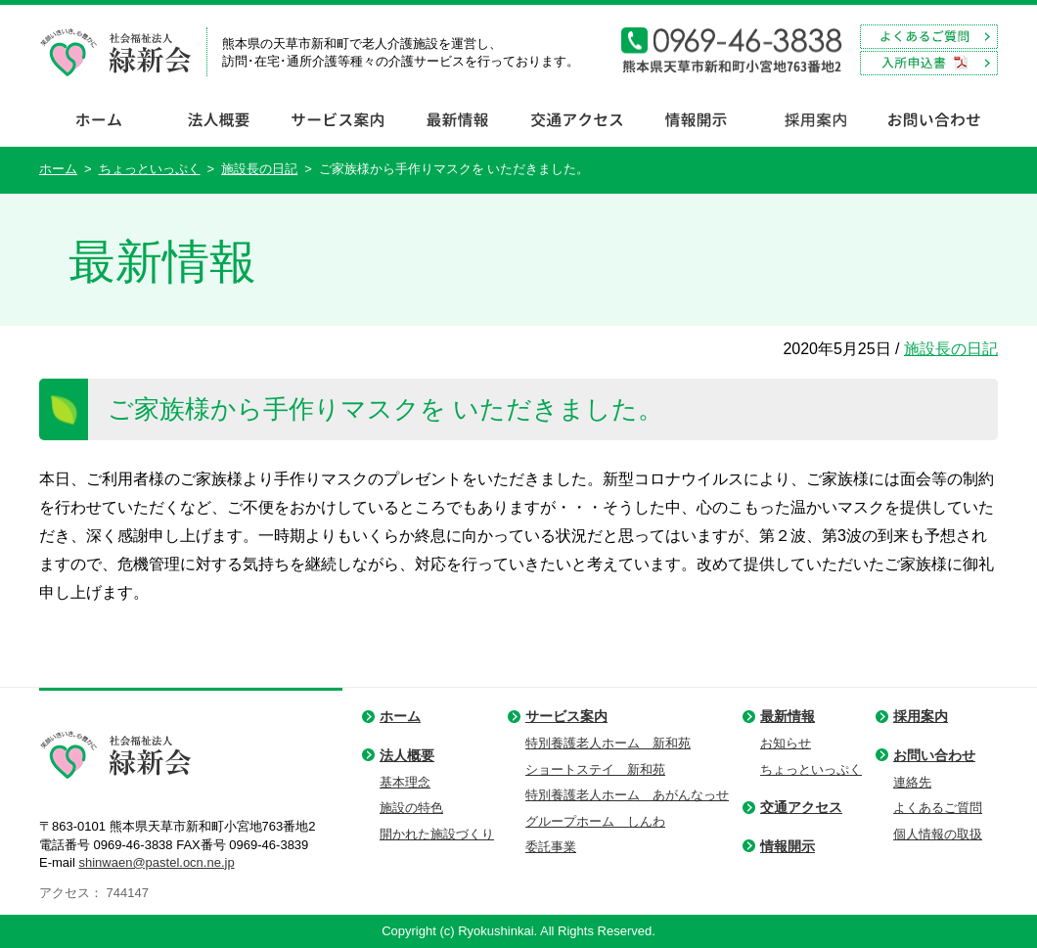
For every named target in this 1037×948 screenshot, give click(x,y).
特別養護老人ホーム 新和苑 (608, 743)
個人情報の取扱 (937, 834)
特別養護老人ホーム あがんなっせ (627, 795)
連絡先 (912, 782)
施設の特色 (411, 807)
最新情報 (787, 716)
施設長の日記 (259, 168)
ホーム (58, 168)
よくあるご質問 (937, 807)
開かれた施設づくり (437, 834)
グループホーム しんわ (595, 821)
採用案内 (920, 716)
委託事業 (550, 846)
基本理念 (405, 782)
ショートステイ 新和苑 (595, 769)
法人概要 (407, 755)
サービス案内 (566, 716)
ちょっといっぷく (150, 168)
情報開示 (787, 846)
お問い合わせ (934, 755)
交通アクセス (801, 807)
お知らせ (785, 743)
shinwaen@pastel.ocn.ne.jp (156, 862)
